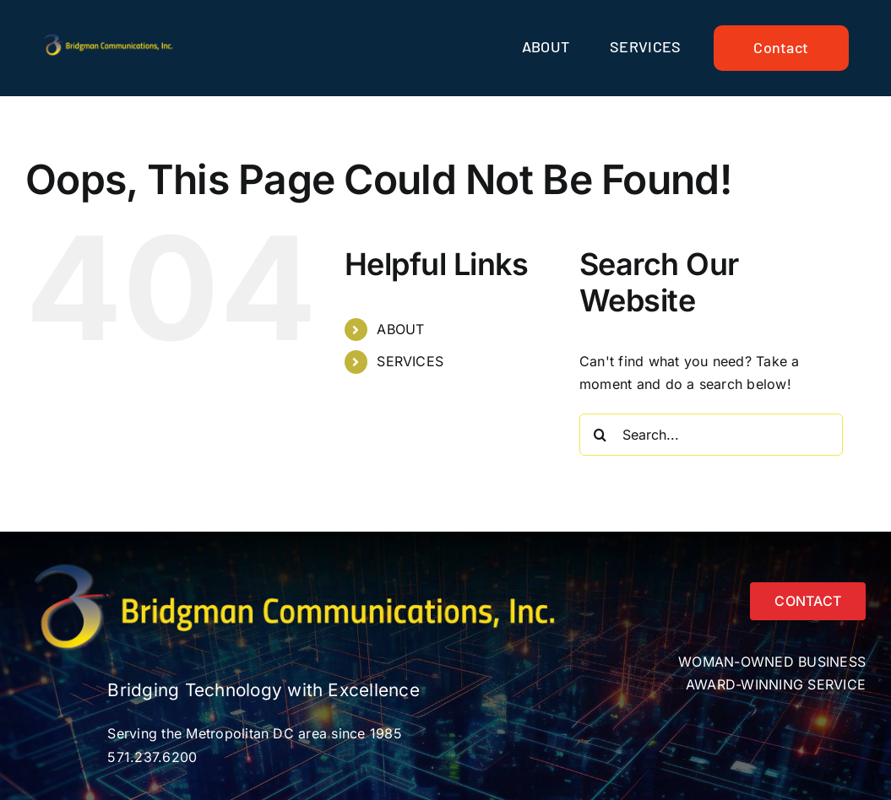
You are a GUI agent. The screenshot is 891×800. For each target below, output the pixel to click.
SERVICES (410, 361)
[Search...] (711, 435)
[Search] (600, 435)
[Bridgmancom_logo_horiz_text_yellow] (110, 38)
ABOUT (400, 329)
